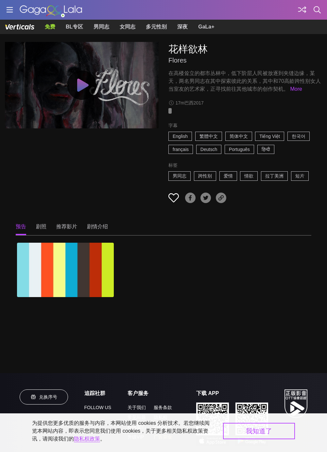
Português (239, 149)
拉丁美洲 (274, 176)
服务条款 (163, 407)
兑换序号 (43, 397)
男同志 (101, 26)
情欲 (248, 176)
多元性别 (156, 26)
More (296, 89)
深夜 (182, 26)
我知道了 (259, 431)
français (181, 149)
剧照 (41, 226)
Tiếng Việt (269, 136)
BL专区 (74, 26)
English (180, 136)
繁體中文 (208, 136)
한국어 (298, 136)
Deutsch (208, 149)
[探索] (302, 10)
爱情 (228, 176)
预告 (21, 226)
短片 (299, 176)
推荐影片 (66, 226)
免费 (50, 26)
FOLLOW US (97, 407)
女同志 (127, 26)
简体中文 (239, 136)
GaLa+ (206, 26)
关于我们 (137, 407)
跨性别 (205, 176)
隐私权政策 (87, 439)
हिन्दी (266, 149)
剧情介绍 (97, 226)
